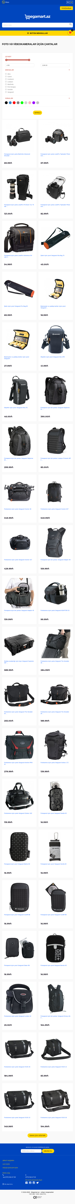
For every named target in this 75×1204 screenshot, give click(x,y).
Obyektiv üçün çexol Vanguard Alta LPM (53, 357)
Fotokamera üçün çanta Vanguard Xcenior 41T (18, 560)
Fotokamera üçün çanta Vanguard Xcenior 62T (55, 509)
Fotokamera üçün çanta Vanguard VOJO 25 (17, 1067)
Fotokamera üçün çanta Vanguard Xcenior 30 (17, 509)
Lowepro (9, 82)
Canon (8, 76)
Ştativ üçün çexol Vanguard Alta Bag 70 (52, 255)
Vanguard (9, 92)
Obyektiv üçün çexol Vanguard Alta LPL (16, 407)
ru (68, 2)
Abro (7, 74)
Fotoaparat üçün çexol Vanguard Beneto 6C (54, 965)
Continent (9, 79)
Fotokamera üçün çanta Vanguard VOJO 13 (54, 1067)
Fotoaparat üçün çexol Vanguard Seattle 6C (54, 813)
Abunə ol (48, 1151)
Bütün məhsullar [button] (37, 33)
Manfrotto (9, 84)
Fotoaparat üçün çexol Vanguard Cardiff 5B (54, 914)
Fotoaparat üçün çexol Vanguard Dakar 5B (17, 965)
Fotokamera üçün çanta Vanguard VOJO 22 (17, 1117)
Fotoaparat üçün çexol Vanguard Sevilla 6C (54, 864)
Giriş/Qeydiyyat (66, 8)
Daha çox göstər (37, 1135)
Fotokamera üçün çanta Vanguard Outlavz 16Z (18, 813)
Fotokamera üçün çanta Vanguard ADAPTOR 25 (55, 610)
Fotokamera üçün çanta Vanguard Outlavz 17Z (55, 762)
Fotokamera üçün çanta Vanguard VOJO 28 (54, 1117)
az (71, 2)
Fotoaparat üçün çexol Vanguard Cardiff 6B (17, 914)
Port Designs (10, 87)
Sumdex (9, 89)
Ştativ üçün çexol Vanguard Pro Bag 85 (16, 306)
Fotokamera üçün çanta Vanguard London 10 (17, 1016)
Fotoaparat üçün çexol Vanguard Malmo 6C (17, 864)
